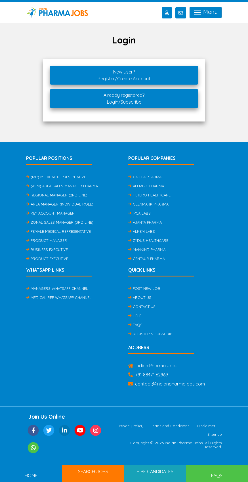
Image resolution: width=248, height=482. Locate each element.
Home (31, 475)
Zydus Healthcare (148, 240)
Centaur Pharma (146, 258)
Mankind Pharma (146, 249)
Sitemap (214, 434)
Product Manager (46, 240)
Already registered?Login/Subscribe (124, 98)
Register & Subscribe (151, 334)
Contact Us (141, 306)
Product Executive (47, 258)
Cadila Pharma (144, 177)
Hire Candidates (154, 471)
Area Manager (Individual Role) (59, 204)
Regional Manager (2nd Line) (56, 195)
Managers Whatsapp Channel (57, 288)
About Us (139, 297)
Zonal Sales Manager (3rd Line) (59, 222)
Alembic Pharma (146, 186)
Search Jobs (93, 471)
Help (134, 315)
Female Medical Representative (58, 231)
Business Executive (47, 249)
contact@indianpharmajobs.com (166, 384)
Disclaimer (206, 426)
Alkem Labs (141, 231)
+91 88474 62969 (148, 375)
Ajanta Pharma (145, 222)
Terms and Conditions (170, 426)
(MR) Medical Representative (56, 177)
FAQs (135, 324)
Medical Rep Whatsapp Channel (58, 297)
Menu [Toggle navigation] (205, 12)
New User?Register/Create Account (124, 75)
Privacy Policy (131, 426)
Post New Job (144, 288)
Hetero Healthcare (149, 195)
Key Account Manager (50, 213)
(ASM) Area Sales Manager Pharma (62, 186)
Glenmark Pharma (148, 204)
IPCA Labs (139, 213)
